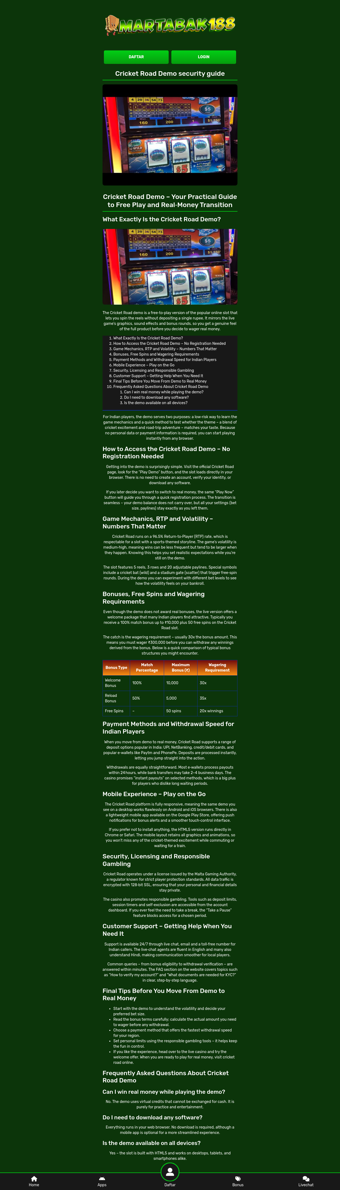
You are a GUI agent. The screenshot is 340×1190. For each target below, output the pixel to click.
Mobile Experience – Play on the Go (143, 365)
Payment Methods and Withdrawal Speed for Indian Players (164, 359)
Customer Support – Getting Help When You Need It (158, 376)
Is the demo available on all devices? (156, 403)
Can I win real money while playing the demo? (163, 392)
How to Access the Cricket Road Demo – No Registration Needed (169, 343)
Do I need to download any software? (156, 397)
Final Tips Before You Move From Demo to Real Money (160, 381)
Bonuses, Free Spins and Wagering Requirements (156, 354)
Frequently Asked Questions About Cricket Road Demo (160, 386)
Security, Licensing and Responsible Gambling (153, 370)
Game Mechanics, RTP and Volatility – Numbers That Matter (165, 349)
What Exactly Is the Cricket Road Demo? (148, 338)
